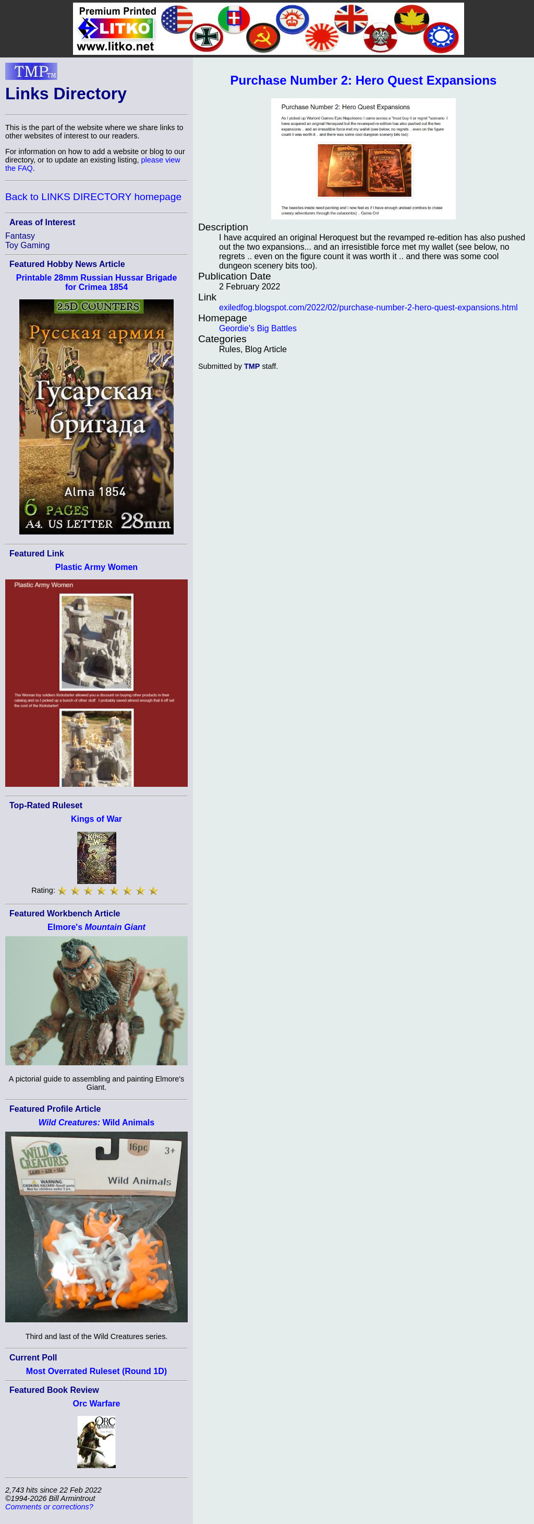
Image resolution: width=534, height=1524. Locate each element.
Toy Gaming (27, 245)
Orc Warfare (96, 1403)
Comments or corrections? (49, 1507)
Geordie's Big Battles (258, 328)
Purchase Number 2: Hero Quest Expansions (363, 80)
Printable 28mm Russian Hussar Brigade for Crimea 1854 (96, 282)
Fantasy (20, 235)
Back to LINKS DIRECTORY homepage (93, 196)
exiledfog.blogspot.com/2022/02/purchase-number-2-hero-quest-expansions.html (368, 307)
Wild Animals (96, 1122)
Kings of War (96, 819)
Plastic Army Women (96, 567)
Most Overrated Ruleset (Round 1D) (96, 1371)
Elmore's (96, 927)
